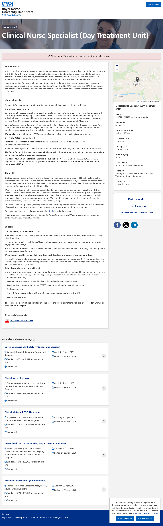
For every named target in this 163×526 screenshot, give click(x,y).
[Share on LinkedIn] (134, 225)
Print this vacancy (137, 206)
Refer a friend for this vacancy (137, 213)
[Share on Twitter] (126, 225)
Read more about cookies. (146, 513)
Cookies (5, 514)
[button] (137, 79)
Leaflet (138, 101)
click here (52, 211)
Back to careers (154, 4)
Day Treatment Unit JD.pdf (21, 321)
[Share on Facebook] (117, 225)
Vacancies (10, 27)
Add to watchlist (137, 199)
